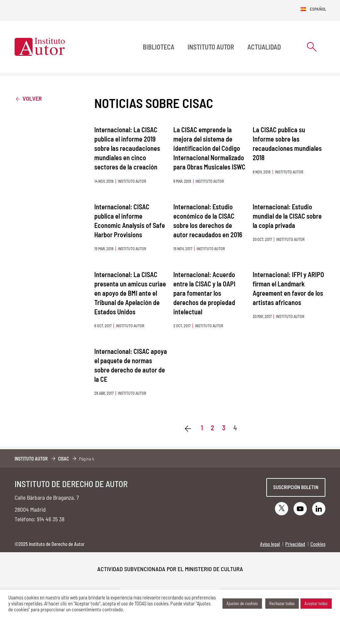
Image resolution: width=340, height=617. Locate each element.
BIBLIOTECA (158, 47)
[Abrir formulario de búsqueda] (311, 47)
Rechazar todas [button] (282, 603)
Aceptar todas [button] (316, 603)
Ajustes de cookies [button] (242, 603)
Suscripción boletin (295, 487)
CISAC (63, 459)
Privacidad (295, 544)
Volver (28, 98)
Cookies (317, 544)
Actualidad (264, 47)
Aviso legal (270, 544)
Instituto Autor (211, 47)
